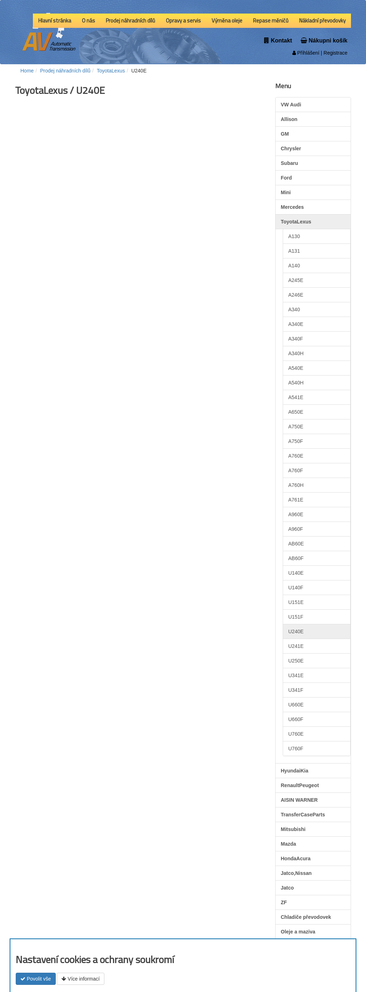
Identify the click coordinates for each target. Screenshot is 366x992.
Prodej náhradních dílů (130, 20)
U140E (296, 573)
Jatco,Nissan (296, 873)
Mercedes (292, 207)
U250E (296, 661)
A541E (295, 397)
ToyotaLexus (296, 222)
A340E (295, 324)
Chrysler (291, 148)
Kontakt (278, 40)
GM (285, 134)
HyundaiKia (294, 771)
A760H (296, 485)
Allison (289, 119)
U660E (296, 705)
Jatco (287, 888)
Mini (286, 192)
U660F (295, 719)
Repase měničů (270, 20)
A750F (295, 441)
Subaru (289, 163)
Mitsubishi (293, 829)
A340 (294, 309)
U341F (295, 690)
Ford (286, 178)
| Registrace (333, 53)
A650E (295, 412)
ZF (284, 902)
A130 (294, 236)
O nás (88, 20)
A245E (295, 280)
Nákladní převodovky (322, 20)
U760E (296, 734)
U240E (296, 631)
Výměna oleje (227, 20)
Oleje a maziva (298, 932)
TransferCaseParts (303, 814)
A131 (294, 251)
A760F (295, 470)
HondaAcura (296, 858)
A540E (295, 368)
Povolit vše (35, 979)
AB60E (296, 544)
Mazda (288, 844)
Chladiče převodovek (306, 917)
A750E (295, 426)
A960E (295, 514)
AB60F (296, 558)
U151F (295, 617)
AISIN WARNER (299, 800)
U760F (295, 748)
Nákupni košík (324, 40)
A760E (295, 456)
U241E (296, 646)
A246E (295, 295)
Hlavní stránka (54, 20)
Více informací (80, 979)
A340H (296, 353)
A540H (296, 383)
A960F (295, 529)
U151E (296, 602)
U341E (296, 675)
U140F (295, 587)
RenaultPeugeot (300, 785)
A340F (295, 339)
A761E (295, 500)
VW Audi (291, 104)
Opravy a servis (183, 20)
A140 (294, 265)
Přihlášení (306, 53)
